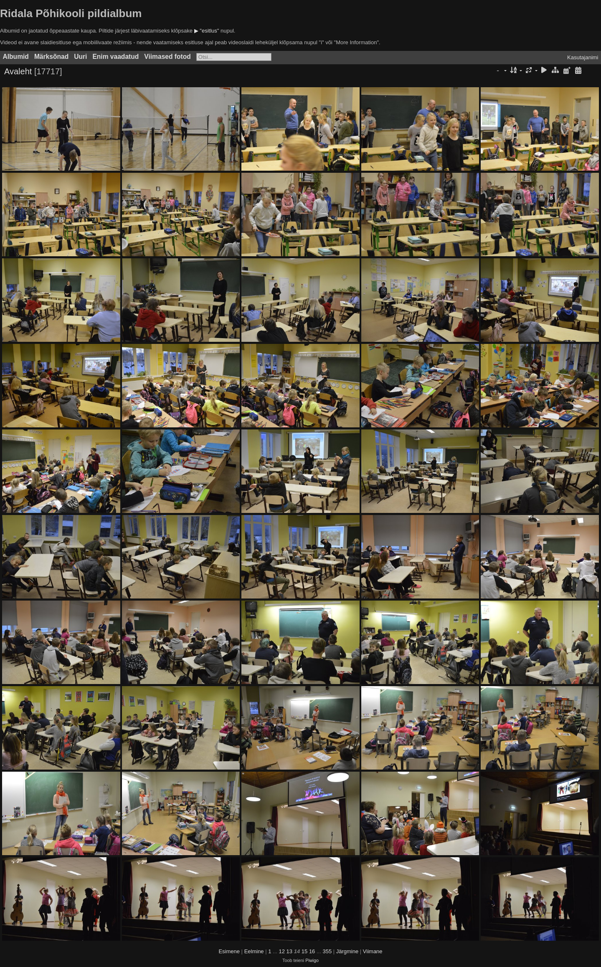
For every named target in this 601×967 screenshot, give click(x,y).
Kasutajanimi (582, 57)
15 (304, 951)
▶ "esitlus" (206, 31)
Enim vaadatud (115, 56)
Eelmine (254, 951)
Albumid (16, 56)
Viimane (373, 951)
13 (289, 951)
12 (282, 951)
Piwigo (312, 960)
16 (312, 951)
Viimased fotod (167, 56)
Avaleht (18, 71)
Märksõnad (51, 56)
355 (327, 951)
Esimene (229, 951)
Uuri (80, 56)
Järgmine (347, 951)
